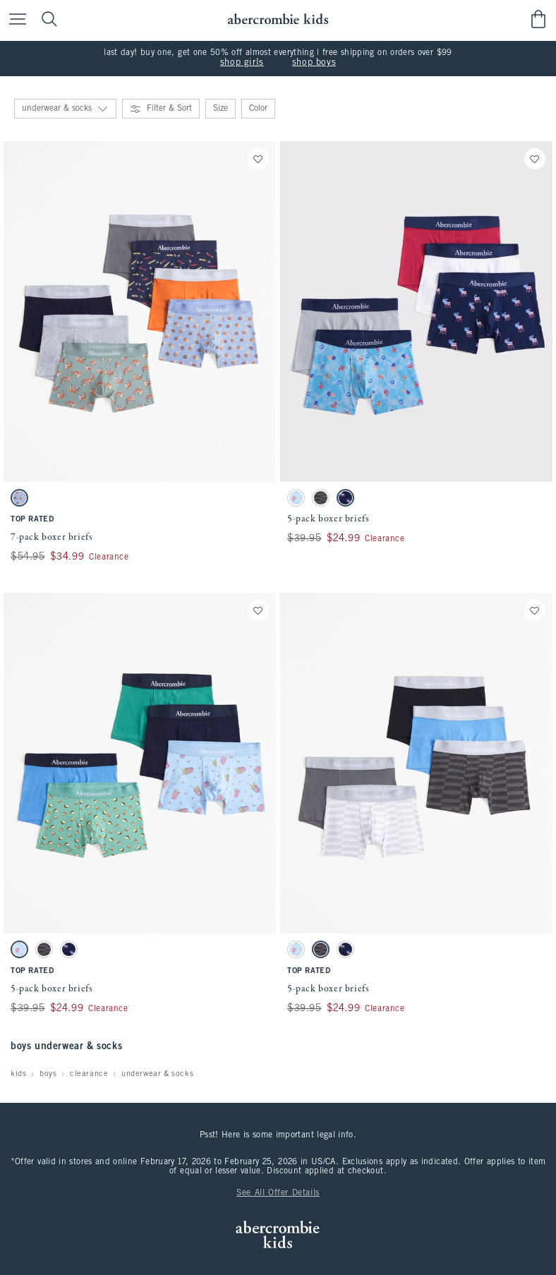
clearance (89, 1073)
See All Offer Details (278, 1193)
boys (48, 1073)
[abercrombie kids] (277, 19)
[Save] (258, 158)
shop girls (242, 63)
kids (18, 1073)
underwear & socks (157, 1073)
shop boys (314, 63)
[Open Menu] (14, 20)
